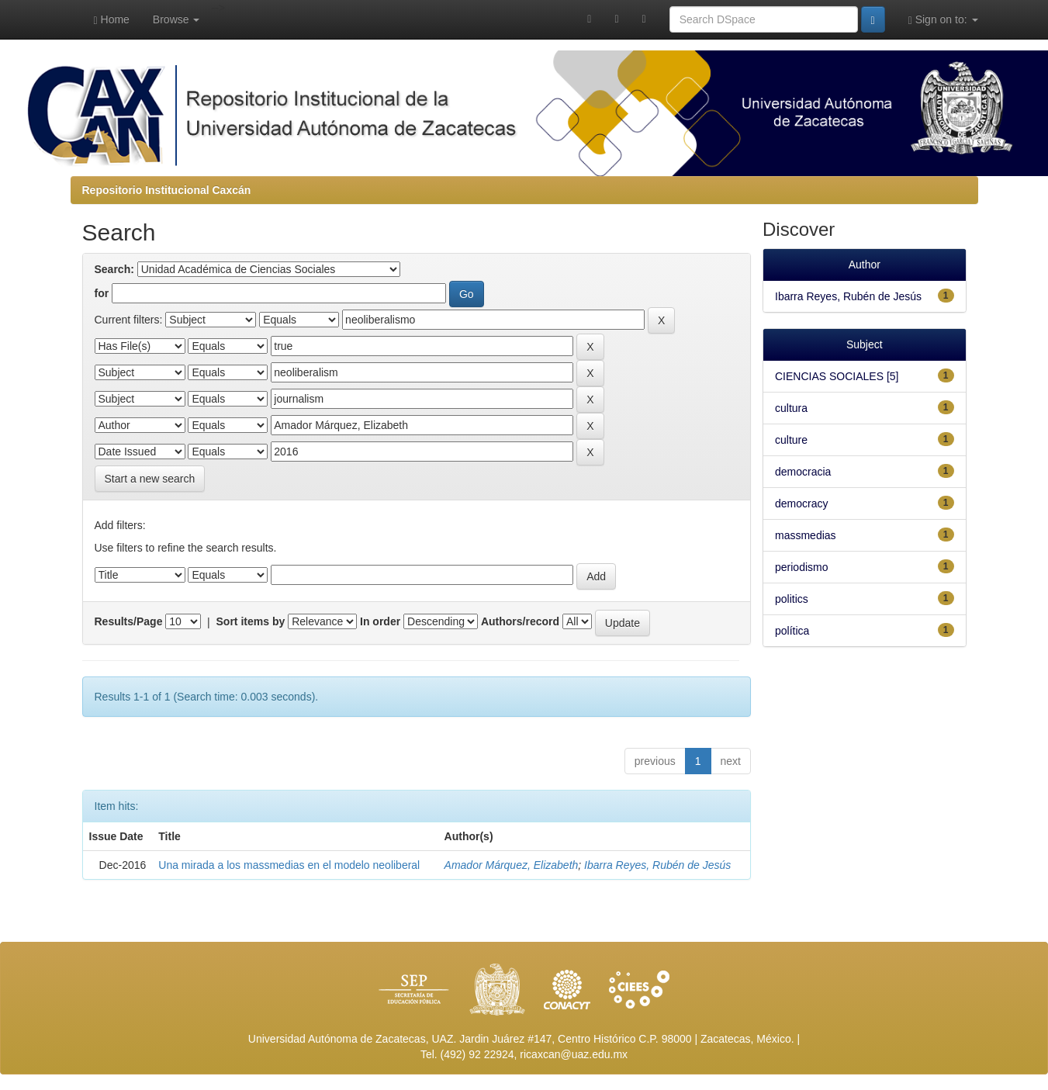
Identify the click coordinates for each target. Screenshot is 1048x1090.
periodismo (801, 567)
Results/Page (129, 621)
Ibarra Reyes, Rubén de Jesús (657, 865)
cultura (791, 408)
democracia (803, 471)
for (102, 293)
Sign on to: (943, 19)
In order (380, 621)
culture (791, 440)
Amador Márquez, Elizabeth (511, 865)
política (792, 631)
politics (791, 599)
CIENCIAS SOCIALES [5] (837, 376)
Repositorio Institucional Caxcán (166, 190)
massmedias (805, 535)
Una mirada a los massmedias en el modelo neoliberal (289, 865)
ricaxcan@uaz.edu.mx (574, 1054)
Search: (114, 269)
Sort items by (250, 621)
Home (112, 19)
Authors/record (520, 621)
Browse (176, 19)
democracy (801, 503)
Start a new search (150, 478)
